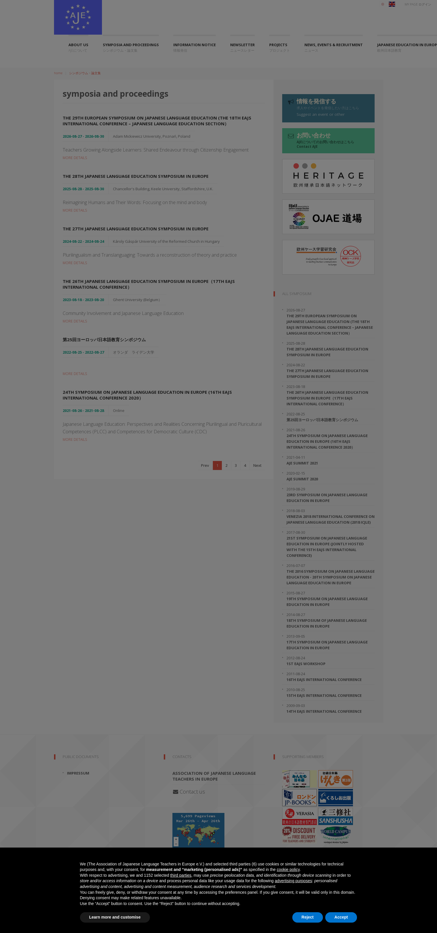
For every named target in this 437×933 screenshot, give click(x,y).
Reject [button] (308, 917)
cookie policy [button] (288, 869)
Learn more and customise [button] (115, 917)
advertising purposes (293, 880)
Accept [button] (341, 917)
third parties (180, 875)
